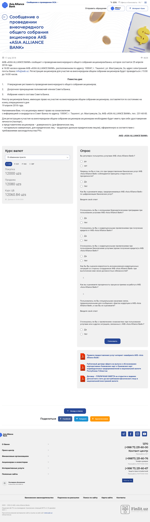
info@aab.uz (22, 71)
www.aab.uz (48, 513)
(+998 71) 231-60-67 (136, 468)
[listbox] (37, 157)
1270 (145, 443)
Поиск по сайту (90, 498)
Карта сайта (107, 498)
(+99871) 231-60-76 (137, 458)
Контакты (120, 498)
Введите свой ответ (89, 199)
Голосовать (112, 341)
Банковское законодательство (39, 498)
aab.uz (13, 5)
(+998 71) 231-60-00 (136, 447)
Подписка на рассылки (68, 498)
